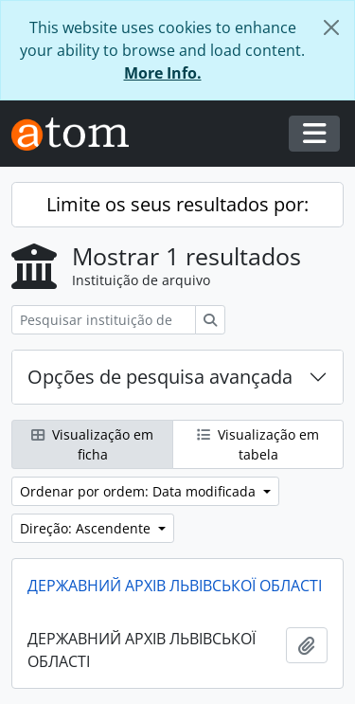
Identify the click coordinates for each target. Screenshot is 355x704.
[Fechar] (331, 27)
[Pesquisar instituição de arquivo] (103, 319)
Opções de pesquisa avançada (160, 376)
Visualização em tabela (258, 444)
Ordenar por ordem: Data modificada (139, 491)
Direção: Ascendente (87, 528)
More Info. (163, 73)
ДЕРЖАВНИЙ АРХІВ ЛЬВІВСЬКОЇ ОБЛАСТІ (174, 585)
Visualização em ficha (92, 444)
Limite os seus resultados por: (177, 204)
